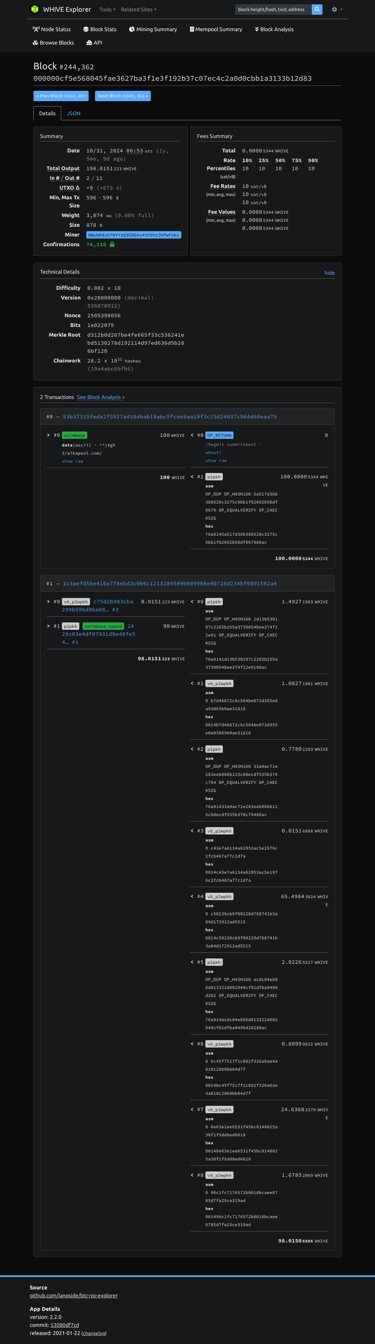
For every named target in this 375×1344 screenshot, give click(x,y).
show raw (72, 461)
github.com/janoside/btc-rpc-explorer (74, 1295)
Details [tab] (47, 113)
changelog (94, 1333)
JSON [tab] (74, 113)
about (212, 452)
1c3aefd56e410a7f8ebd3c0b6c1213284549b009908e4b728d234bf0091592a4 (170, 583)
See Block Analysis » (101, 397)
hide (329, 273)
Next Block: (123, 96)
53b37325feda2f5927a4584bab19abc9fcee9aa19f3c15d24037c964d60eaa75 (170, 416)
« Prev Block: (61, 96)
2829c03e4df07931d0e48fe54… (98, 633)
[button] (107, 9)
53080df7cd (65, 1325)
